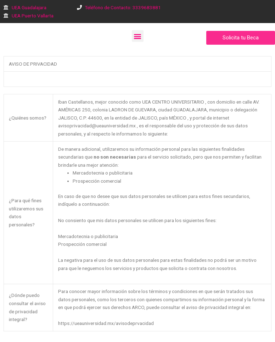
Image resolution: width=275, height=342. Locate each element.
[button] (138, 36)
